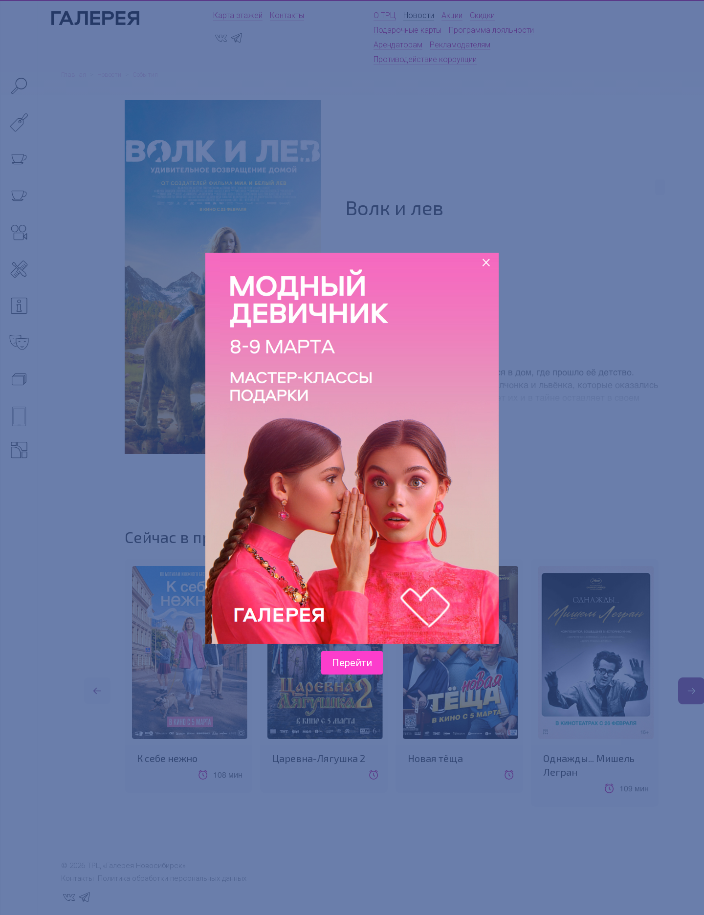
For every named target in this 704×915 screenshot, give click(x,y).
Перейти (352, 663)
